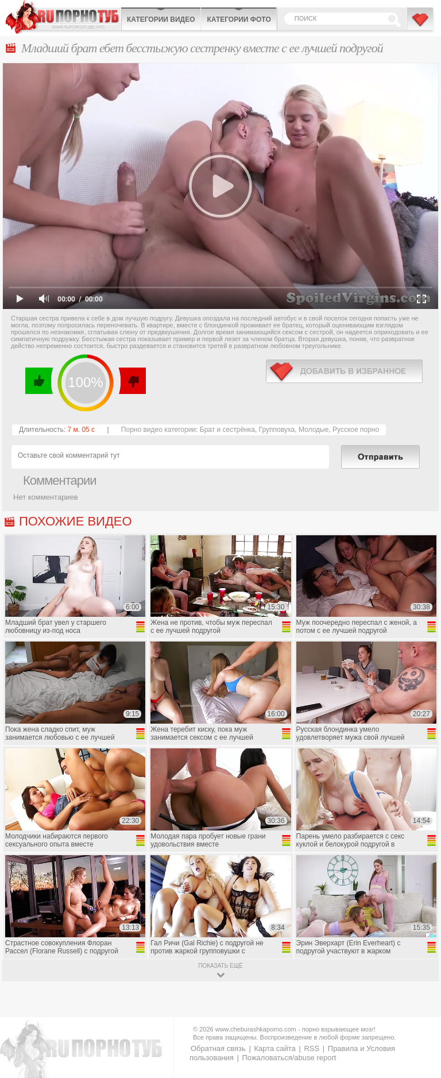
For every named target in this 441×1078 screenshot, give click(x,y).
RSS (311, 1048)
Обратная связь (218, 1048)
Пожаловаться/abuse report (289, 1057)
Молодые (313, 430)
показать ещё (220, 966)
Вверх (419, 1013)
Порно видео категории (158, 430)
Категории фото (238, 20)
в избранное (344, 371)
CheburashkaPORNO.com (63, 17)
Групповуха (277, 430)
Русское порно (355, 430)
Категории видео (161, 20)
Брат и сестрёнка (227, 430)
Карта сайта (274, 1048)
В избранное (421, 25)
